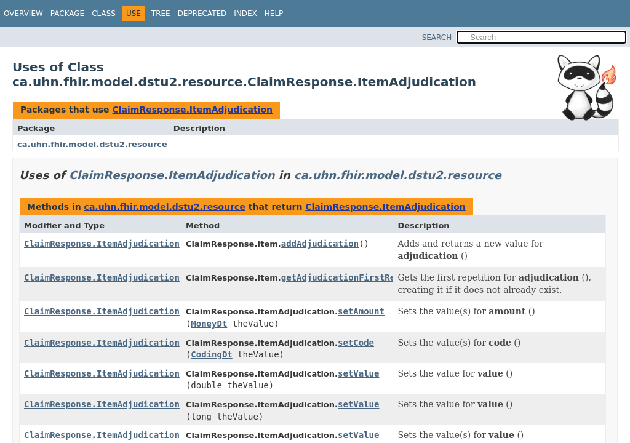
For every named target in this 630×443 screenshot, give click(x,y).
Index (245, 13)
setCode (356, 343)
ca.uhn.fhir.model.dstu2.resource (92, 144)
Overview (23, 13)
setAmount (361, 311)
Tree (160, 13)
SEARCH (437, 37)
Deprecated (202, 13)
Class (104, 13)
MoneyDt (209, 324)
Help (274, 13)
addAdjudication (320, 244)
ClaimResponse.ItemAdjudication (192, 109)
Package (67, 13)
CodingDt (211, 354)
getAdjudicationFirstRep (341, 277)
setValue (358, 373)
